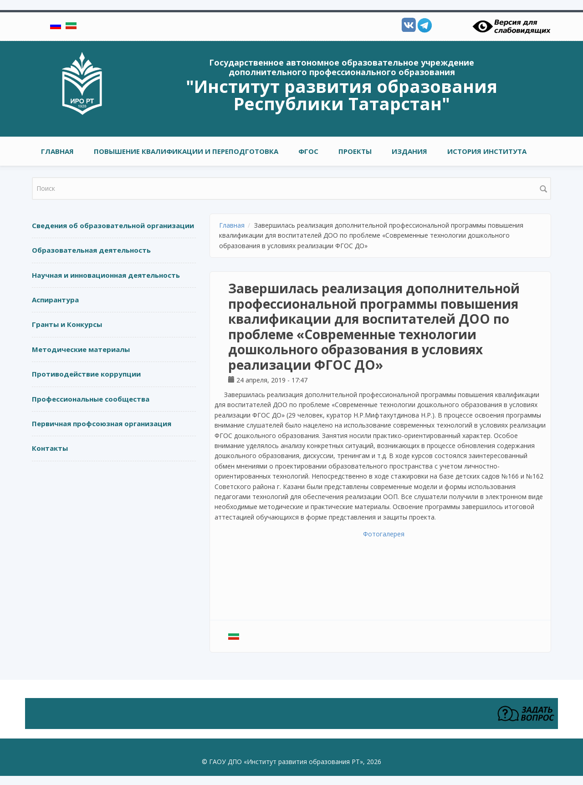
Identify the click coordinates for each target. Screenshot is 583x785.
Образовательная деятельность (91, 250)
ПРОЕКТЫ (355, 151)
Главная (57, 151)
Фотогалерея (383, 534)
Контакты (50, 448)
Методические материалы (81, 349)
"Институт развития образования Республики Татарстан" (341, 94)
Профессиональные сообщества (90, 398)
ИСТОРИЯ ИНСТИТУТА (487, 151)
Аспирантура (55, 299)
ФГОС (308, 151)
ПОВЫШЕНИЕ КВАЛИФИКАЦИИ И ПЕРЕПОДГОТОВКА (186, 151)
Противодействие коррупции (86, 373)
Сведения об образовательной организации (113, 225)
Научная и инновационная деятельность (106, 275)
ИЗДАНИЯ (409, 151)
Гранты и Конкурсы (67, 324)
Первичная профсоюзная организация (101, 423)
